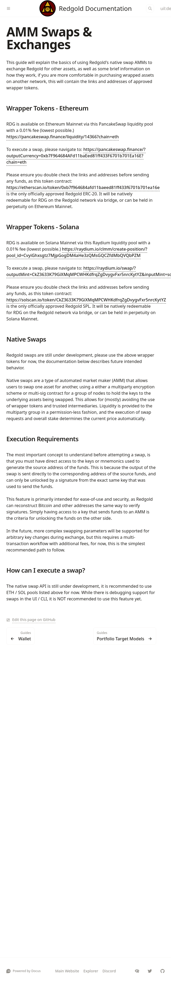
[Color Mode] (162, 8)
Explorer (91, 970)
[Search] (150, 8)
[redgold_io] (149, 971)
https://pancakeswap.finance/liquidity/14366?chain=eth (62, 137)
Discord (109, 970)
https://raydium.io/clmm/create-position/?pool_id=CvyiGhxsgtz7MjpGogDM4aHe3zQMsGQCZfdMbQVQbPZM (76, 252)
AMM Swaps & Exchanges (49, 38)
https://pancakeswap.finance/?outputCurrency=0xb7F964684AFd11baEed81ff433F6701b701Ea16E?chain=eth (76, 155)
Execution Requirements (42, 438)
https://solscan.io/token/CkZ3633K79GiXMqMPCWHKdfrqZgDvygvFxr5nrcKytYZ (86, 300)
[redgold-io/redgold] (162, 971)
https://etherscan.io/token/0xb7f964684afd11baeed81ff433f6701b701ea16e (83, 187)
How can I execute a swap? (45, 570)
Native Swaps (26, 339)
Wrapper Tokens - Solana (42, 226)
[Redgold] (85, 8)
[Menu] (10, 8)
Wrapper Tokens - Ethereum (47, 108)
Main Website (67, 970)
